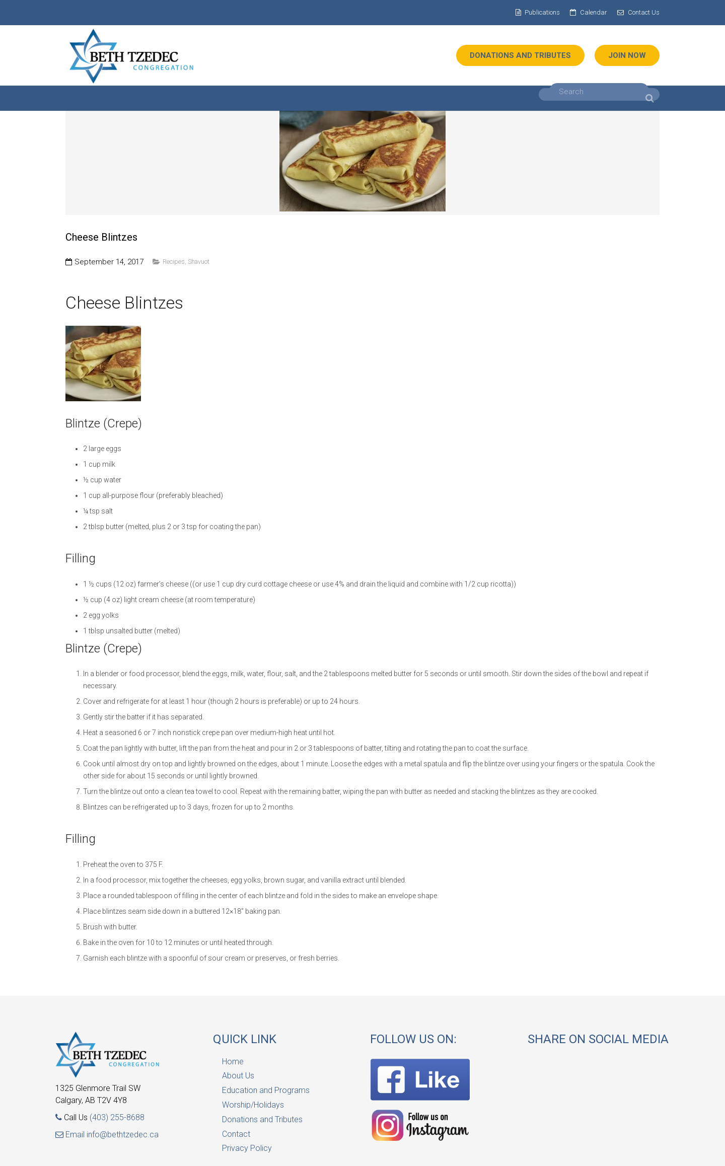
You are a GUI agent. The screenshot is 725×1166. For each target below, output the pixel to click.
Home (233, 1061)
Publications (542, 12)
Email (71, 1134)
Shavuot (198, 261)
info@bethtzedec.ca (123, 1134)
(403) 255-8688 (117, 1117)
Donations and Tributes (262, 1119)
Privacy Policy (247, 1148)
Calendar (593, 12)
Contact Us (644, 12)
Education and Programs (266, 1090)
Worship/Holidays (253, 1105)
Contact (236, 1134)
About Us (238, 1075)
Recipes (174, 261)
